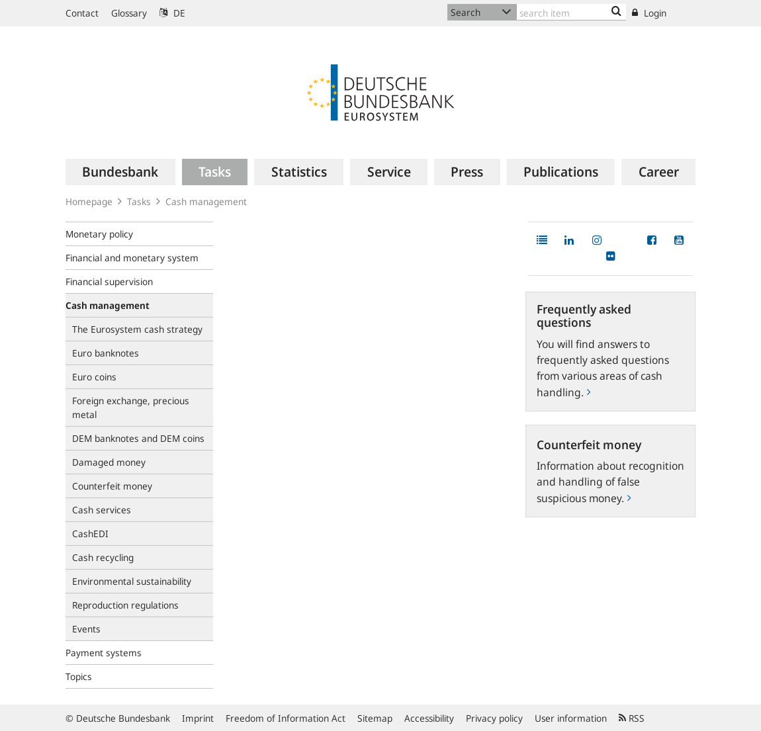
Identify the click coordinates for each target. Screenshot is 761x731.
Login (649, 13)
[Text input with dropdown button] (571, 12)
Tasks (139, 201)
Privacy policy (494, 718)
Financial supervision (109, 281)
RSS (632, 718)
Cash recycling (103, 557)
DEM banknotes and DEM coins (138, 438)
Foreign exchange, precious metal (130, 407)
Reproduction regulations (125, 605)
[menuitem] (120, 172)
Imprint (198, 718)
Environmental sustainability (131, 581)
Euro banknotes (105, 353)
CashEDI (90, 533)
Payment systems (104, 652)
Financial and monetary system (132, 257)
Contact (82, 13)
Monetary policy (99, 234)
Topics (79, 676)
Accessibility (429, 718)
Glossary (129, 13)
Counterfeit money (112, 486)
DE (172, 13)
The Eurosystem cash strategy (137, 329)
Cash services (101, 509)
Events (86, 629)
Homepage (89, 201)
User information (571, 718)
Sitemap (374, 718)
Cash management (206, 201)
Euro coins (94, 376)
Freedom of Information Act (285, 718)
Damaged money (109, 462)
